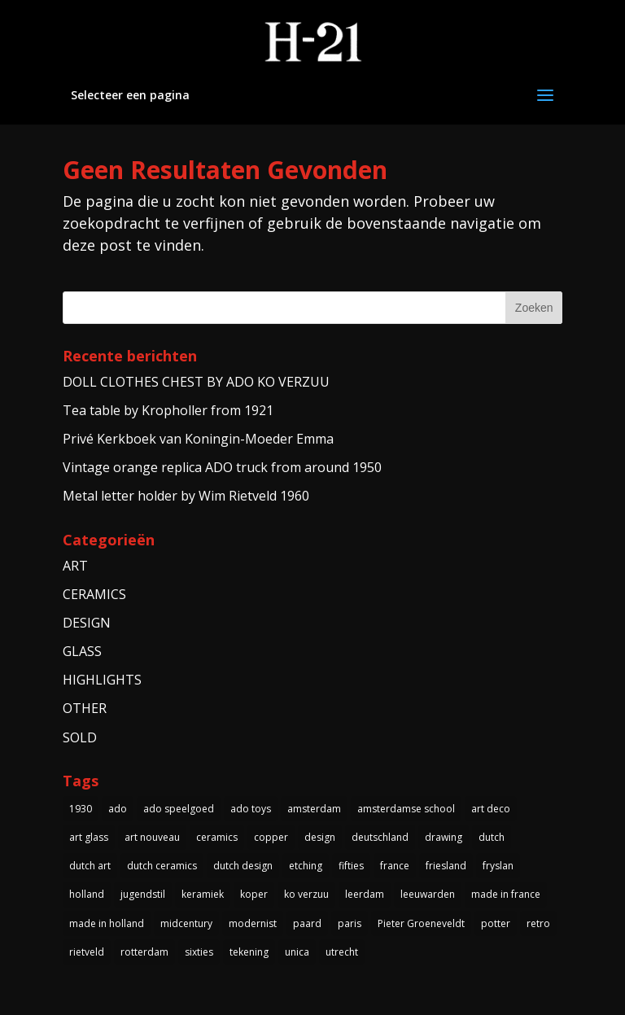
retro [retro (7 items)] (538, 923)
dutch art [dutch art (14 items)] (90, 866)
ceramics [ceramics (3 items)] (217, 837)
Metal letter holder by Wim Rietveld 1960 (186, 496)
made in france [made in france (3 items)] (505, 894)
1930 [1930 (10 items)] (80, 809)
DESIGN (87, 623)
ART (75, 566)
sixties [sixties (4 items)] (199, 952)
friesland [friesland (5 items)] (446, 866)
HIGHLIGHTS (102, 680)
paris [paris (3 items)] (349, 923)
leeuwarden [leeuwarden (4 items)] (427, 894)
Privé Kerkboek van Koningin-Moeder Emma (198, 439)
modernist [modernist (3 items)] (253, 923)
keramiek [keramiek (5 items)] (202, 894)
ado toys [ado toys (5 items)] (250, 809)
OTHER (85, 708)
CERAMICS (94, 594)
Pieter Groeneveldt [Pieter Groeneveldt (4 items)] (421, 923)
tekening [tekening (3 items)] (249, 952)
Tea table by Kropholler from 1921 (168, 410)
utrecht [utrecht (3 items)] (342, 952)
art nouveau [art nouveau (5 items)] (152, 837)
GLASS (82, 651)
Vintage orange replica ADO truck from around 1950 (222, 467)
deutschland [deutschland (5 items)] (380, 837)
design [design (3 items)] (319, 837)
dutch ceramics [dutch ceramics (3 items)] (162, 866)
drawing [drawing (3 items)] (443, 837)
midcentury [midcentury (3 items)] (186, 923)
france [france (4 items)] (394, 866)
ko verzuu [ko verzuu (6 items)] (306, 894)
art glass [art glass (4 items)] (88, 837)
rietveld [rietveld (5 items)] (86, 952)
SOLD (80, 737)
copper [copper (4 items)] (271, 837)
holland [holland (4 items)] (86, 894)
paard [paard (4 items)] (307, 923)
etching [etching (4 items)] (305, 866)
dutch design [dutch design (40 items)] (243, 866)
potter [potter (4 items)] (495, 923)
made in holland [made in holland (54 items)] (106, 923)
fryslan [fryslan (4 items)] (498, 866)
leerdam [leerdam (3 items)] (364, 894)
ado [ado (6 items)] (117, 809)
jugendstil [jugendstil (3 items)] (142, 894)
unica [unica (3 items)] (297, 952)
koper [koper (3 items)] (254, 894)
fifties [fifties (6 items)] (351, 866)
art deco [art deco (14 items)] (490, 809)
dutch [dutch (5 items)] (492, 837)
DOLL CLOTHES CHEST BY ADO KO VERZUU (196, 382)
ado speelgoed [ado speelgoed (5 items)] (178, 809)
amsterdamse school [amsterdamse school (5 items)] (406, 809)
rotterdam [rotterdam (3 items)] (144, 952)
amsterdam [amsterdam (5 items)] (314, 809)
